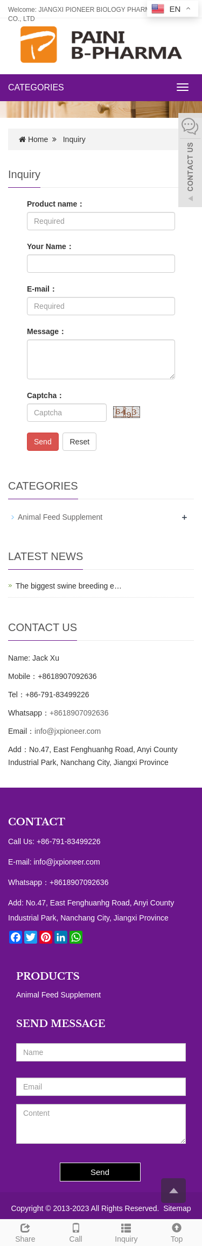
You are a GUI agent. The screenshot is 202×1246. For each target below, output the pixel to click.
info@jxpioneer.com (67, 731)
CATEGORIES (36, 87)
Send (43, 441)
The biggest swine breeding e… (69, 586)
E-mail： (42, 289)
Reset (79, 441)
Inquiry (126, 1231)
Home (38, 139)
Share (25, 1231)
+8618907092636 (79, 713)
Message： (46, 331)
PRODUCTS (48, 976)
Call (76, 1231)
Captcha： (45, 395)
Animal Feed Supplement (60, 517)
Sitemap (177, 1208)
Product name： (56, 204)
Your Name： (50, 246)
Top (176, 1231)
